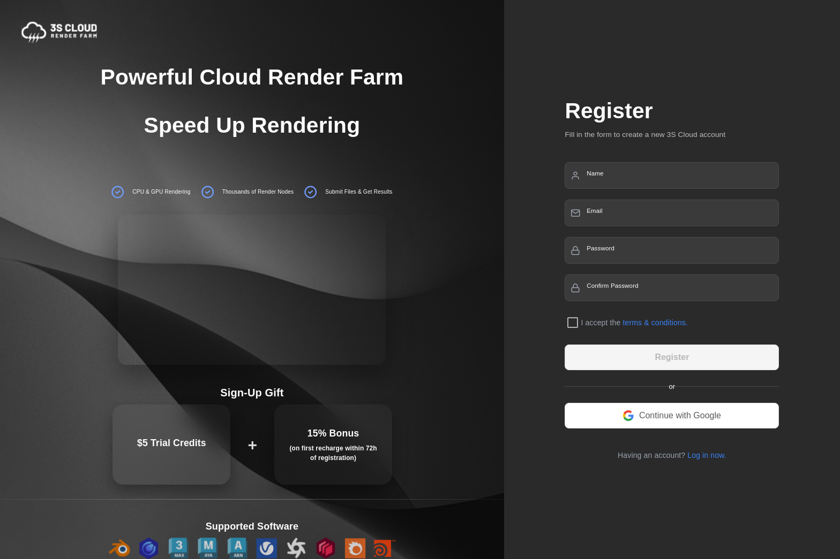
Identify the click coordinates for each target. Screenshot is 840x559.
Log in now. (706, 455)
